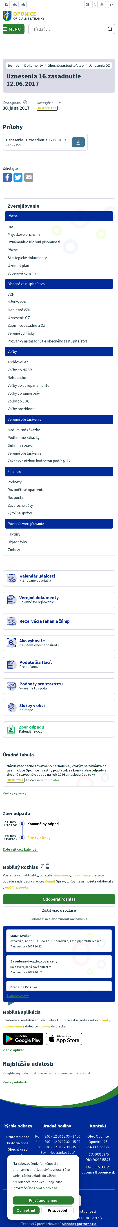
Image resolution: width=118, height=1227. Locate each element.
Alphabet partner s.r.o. (79, 1202)
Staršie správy (17, 974)
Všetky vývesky (14, 772)
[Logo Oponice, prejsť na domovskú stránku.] (59, 16)
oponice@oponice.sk (98, 1151)
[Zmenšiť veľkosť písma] (95, 4)
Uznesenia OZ (47, 87)
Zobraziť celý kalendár (20, 828)
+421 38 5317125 (98, 1145)
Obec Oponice (72, 1209)
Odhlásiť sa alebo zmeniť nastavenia (59, 898)
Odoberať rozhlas (59, 878)
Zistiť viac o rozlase (59, 889)
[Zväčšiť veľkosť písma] (102, 4)
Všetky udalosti (15, 1061)
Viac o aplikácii (14, 1029)
